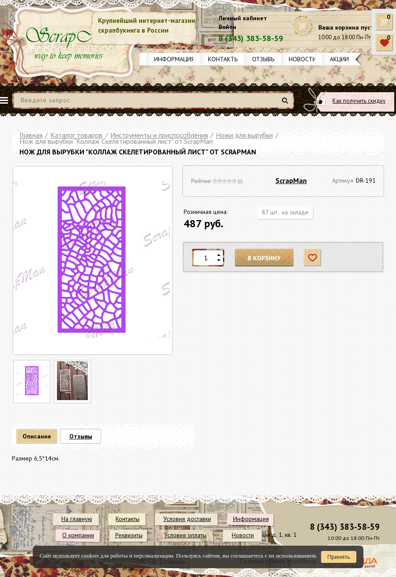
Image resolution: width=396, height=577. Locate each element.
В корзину (264, 258)
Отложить (313, 258)
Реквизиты (129, 535)
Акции (339, 59)
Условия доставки (187, 519)
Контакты (223, 59)
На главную (76, 519)
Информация (174, 59)
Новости (303, 59)
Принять (338, 557)
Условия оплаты (185, 535)
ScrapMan (291, 180)
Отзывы (263, 59)
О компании (78, 535)
